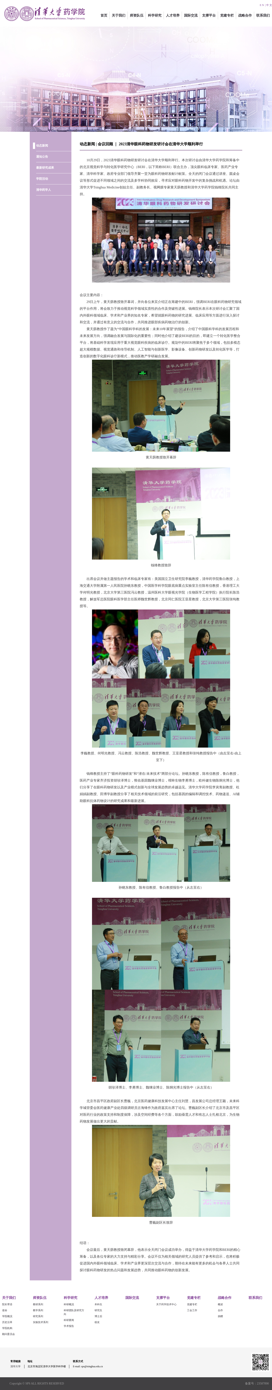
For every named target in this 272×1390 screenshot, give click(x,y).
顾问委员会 (8, 1334)
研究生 (98, 1310)
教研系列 (38, 1304)
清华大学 (15, 1366)
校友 (97, 1322)
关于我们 (118, 15)
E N (262, 5)
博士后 (98, 1316)
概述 (220, 1304)
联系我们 (263, 15)
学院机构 (7, 1328)
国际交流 (191, 15)
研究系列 (38, 1316)
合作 (220, 1310)
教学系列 (38, 1310)
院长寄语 (7, 1304)
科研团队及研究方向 (74, 1312)
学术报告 (69, 1326)
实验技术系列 (40, 1322)
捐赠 (220, 1316)
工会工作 (192, 1310)
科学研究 (155, 15)
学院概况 (7, 1316)
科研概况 (69, 1304)
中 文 (269, 5)
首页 (104, 15)
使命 (4, 1310)
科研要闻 (69, 1320)
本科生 (98, 1304)
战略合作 (245, 15)
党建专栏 (227, 15)
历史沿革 (7, 1322)
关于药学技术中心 (166, 1304)
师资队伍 (136, 15)
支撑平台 (209, 15)
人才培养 (173, 15)
